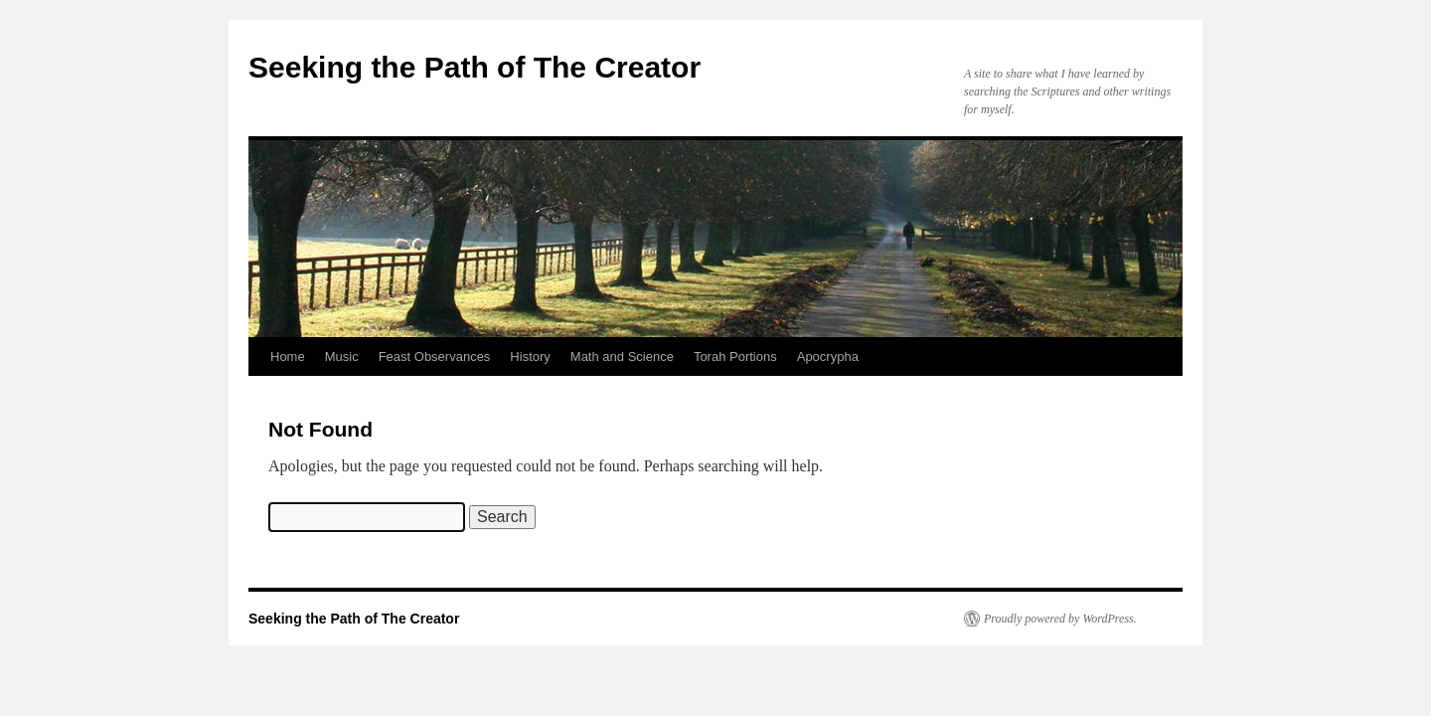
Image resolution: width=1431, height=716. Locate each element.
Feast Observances (435, 356)
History (530, 356)
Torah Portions (735, 356)
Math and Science (622, 356)
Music (342, 356)
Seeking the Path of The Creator (474, 67)
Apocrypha (828, 356)
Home (287, 356)
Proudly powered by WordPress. (1060, 619)
